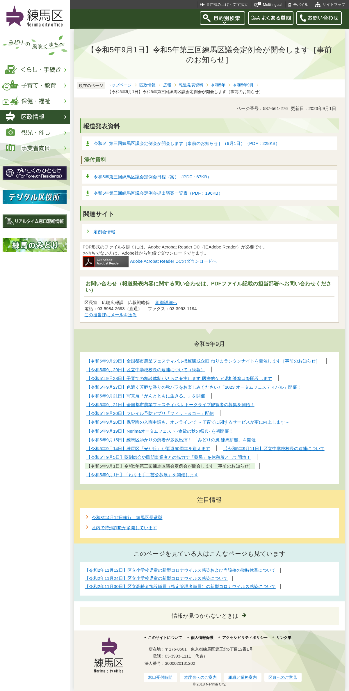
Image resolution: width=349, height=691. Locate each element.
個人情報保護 (202, 637)
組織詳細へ (166, 302)
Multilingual (272, 4)
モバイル (300, 4)
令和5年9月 (243, 85)
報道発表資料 (191, 85)
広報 (167, 85)
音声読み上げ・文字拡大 (227, 4)
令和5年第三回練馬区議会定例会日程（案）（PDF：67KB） (152, 176)
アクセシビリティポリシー (245, 637)
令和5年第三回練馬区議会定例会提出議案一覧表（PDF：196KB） (158, 193)
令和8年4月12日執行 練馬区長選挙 (127, 517)
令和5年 (218, 85)
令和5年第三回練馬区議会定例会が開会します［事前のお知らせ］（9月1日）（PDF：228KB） (187, 143)
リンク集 (283, 637)
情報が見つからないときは (205, 616)
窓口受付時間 (160, 677)
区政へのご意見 (282, 677)
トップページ (119, 85)
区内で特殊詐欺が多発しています (124, 527)
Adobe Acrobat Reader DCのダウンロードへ (150, 261)
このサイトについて (165, 637)
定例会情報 (104, 231)
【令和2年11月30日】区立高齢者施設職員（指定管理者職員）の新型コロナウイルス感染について (180, 586)
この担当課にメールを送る (110, 314)
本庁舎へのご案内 (200, 677)
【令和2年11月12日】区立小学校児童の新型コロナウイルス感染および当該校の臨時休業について (180, 570)
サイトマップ (334, 4)
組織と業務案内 (242, 677)
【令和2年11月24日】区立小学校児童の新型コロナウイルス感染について (156, 578)
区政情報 (147, 85)
